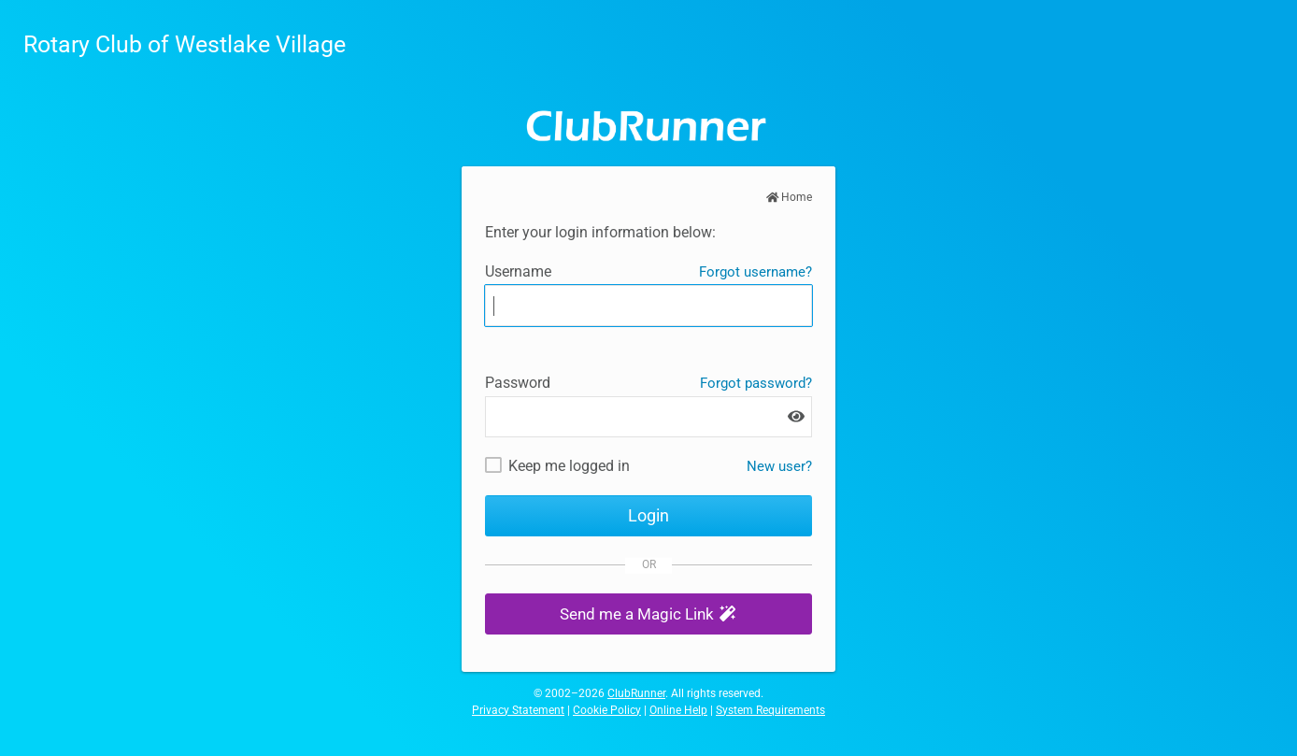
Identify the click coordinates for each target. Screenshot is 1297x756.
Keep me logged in (569, 466)
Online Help (678, 710)
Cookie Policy (607, 710)
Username (518, 271)
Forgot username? (755, 272)
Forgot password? (756, 383)
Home (789, 197)
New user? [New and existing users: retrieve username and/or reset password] (779, 466)
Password (517, 383)
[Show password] (796, 416)
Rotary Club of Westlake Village (184, 44)
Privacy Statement (518, 710)
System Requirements (770, 710)
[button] (648, 614)
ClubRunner (636, 693)
